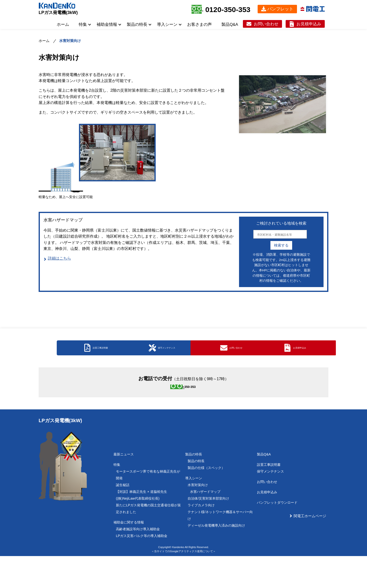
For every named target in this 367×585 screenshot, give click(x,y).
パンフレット (280, 9)
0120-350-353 (227, 10)
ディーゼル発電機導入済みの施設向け (216, 554)
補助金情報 (107, 24)
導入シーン (167, 24)
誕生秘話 (122, 514)
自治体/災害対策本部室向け (208, 527)
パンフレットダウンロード (277, 531)
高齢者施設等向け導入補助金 (138, 558)
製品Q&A (229, 24)
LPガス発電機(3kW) (58, 12)
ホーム (63, 24)
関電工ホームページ (310, 545)
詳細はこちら (59, 258)
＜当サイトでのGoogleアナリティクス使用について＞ (183, 580)
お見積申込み (308, 24)
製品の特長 (137, 24)
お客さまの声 (199, 24)
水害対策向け (198, 514)
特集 (83, 24)
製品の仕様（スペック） (206, 497)
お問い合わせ (266, 24)
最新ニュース (123, 483)
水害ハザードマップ (205, 521)
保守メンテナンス (270, 500)
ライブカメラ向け (201, 534)
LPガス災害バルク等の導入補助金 (141, 565)
